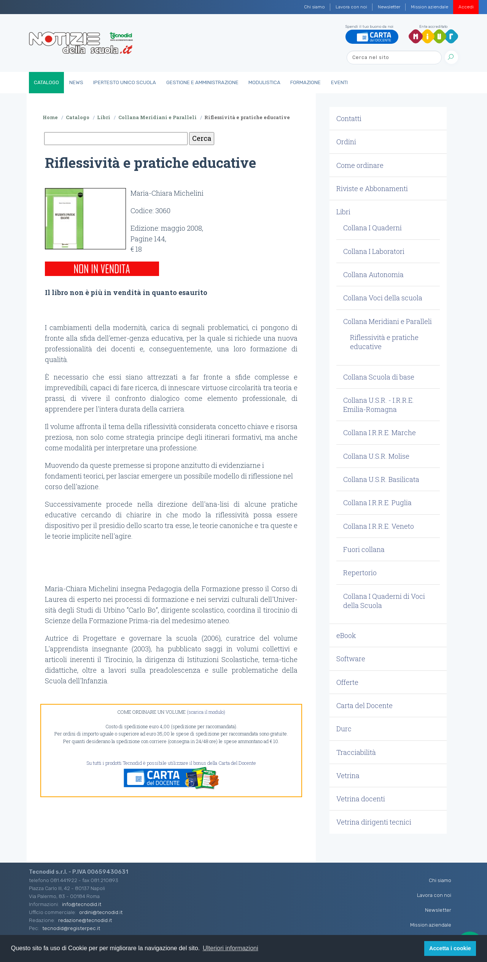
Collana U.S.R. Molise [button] (376, 456)
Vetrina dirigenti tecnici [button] (373, 821)
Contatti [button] (348, 118)
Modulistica (264, 82)
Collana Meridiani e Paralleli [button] (387, 321)
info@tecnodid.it (81, 904)
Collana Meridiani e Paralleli (157, 117)
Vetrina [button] (348, 775)
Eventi (339, 82)
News (76, 82)
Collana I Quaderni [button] (372, 227)
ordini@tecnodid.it (101, 912)
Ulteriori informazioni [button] (230, 948)
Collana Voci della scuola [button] (382, 297)
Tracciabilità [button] (356, 752)
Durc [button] (344, 728)
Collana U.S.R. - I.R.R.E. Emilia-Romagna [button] (378, 405)
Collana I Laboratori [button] (373, 251)
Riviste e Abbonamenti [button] (372, 188)
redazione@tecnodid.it (85, 920)
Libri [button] (343, 211)
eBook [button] (346, 635)
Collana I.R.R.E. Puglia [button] (377, 502)
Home (50, 117)
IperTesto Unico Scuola (124, 82)
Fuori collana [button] (364, 549)
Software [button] (350, 658)
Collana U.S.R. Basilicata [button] (381, 479)
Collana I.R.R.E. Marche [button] (379, 432)
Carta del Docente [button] (364, 705)
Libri (103, 117)
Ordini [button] (346, 141)
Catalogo (46, 82)
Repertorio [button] (360, 572)
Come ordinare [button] (360, 165)
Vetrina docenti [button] (360, 798)
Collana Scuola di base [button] (378, 376)
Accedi (466, 7)
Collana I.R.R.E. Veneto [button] (378, 526)
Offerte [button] (347, 682)
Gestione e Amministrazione (202, 82)
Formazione (305, 82)
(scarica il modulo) (206, 712)
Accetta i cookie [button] (450, 948)
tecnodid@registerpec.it (71, 928)
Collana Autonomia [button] (373, 274)
